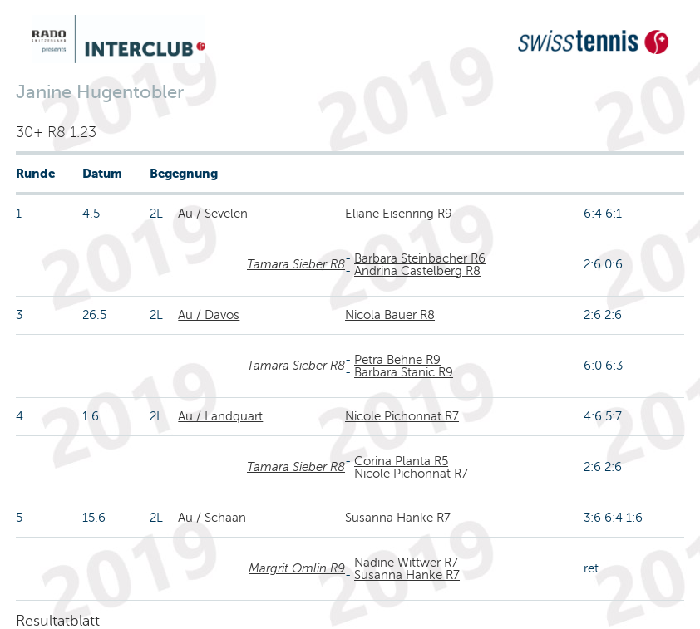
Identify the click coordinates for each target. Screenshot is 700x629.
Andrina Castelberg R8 (417, 271)
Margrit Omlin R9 (297, 568)
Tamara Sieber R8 (296, 264)
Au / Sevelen (213, 213)
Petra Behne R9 (397, 359)
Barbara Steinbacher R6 (420, 258)
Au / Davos (208, 315)
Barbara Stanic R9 (403, 372)
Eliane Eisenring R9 (398, 213)
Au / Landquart (220, 416)
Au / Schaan (212, 517)
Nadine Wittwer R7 (406, 562)
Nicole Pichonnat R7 (402, 416)
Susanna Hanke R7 (398, 517)
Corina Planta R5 (401, 461)
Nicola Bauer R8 (390, 315)
